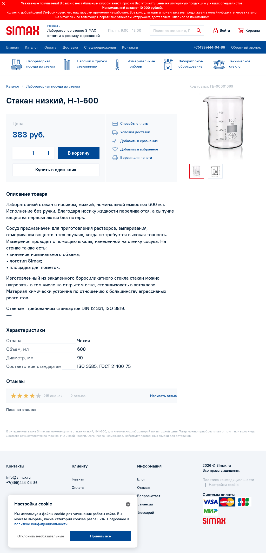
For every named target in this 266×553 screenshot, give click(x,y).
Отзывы (143, 487)
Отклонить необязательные (40, 536)
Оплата (50, 47)
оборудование (180, 64)
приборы (131, 64)
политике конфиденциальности (41, 524)
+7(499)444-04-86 (209, 47)
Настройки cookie (224, 484)
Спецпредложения (100, 47)
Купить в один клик (55, 170)
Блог (141, 479)
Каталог (31, 47)
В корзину (78, 153)
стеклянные (82, 64)
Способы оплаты (130, 124)
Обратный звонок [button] (246, 47)
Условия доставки (131, 132)
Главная (12, 47)
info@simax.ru (18, 477)
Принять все (100, 536)
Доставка (70, 47)
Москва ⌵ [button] (54, 26)
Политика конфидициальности (228, 479)
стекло (231, 64)
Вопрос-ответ (148, 495)
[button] (221, 30)
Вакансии (145, 504)
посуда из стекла (30, 64)
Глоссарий (145, 512)
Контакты (130, 47)
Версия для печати (132, 158)
